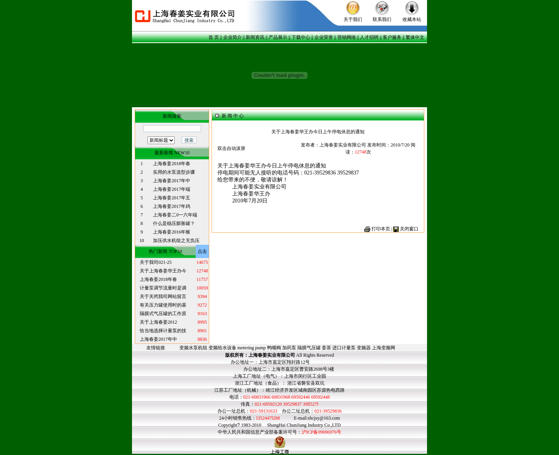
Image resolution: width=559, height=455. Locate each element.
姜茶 (326, 347)
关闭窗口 (409, 229)
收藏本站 (412, 19)
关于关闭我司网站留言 (163, 296)
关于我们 (353, 19)
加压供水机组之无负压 (176, 240)
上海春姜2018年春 (171, 163)
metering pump (252, 347)
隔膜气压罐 (309, 347)
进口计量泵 (344, 347)
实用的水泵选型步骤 (174, 172)
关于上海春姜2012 (158, 322)
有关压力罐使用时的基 (163, 305)
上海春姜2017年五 (171, 197)
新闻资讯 (255, 37)
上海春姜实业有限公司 (271, 355)
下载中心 (301, 37)
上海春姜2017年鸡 (171, 206)
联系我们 (382, 19)
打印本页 (381, 229)
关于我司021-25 (156, 262)
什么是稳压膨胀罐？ (174, 223)
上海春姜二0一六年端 (175, 215)
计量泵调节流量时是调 (163, 288)
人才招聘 (369, 37)
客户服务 (392, 37)
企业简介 (232, 37)
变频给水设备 (222, 347)
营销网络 (346, 37)
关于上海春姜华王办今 (163, 271)
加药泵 (289, 347)
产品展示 (278, 37)
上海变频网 (383, 347)
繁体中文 (415, 37)
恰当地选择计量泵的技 (163, 330)
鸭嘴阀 (274, 347)
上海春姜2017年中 (171, 180)
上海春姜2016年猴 (171, 232)
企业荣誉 (323, 37)
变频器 (364, 347)
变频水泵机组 (193, 347)
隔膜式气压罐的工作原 (163, 313)
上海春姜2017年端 (171, 189)
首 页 (213, 37)
